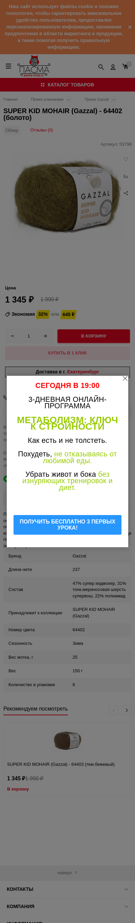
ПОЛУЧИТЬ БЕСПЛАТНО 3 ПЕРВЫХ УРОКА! (67, 525)
